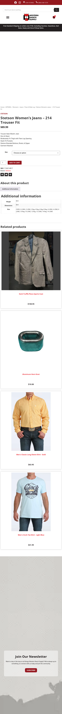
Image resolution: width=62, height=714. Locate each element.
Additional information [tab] (10, 189)
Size (6, 152)
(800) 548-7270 (43, 3)
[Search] (56, 10)
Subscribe (31, 670)
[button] (2, 174)
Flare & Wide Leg (30, 107)
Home (2, 107)
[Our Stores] (24, 2)
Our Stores (29, 3)
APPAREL (8, 107)
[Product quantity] (3, 163)
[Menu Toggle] (7, 17)
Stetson (4, 114)
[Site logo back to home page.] (31, 17)
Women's (15, 107)
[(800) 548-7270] (37, 2)
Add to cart (14, 163)
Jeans (21, 107)
